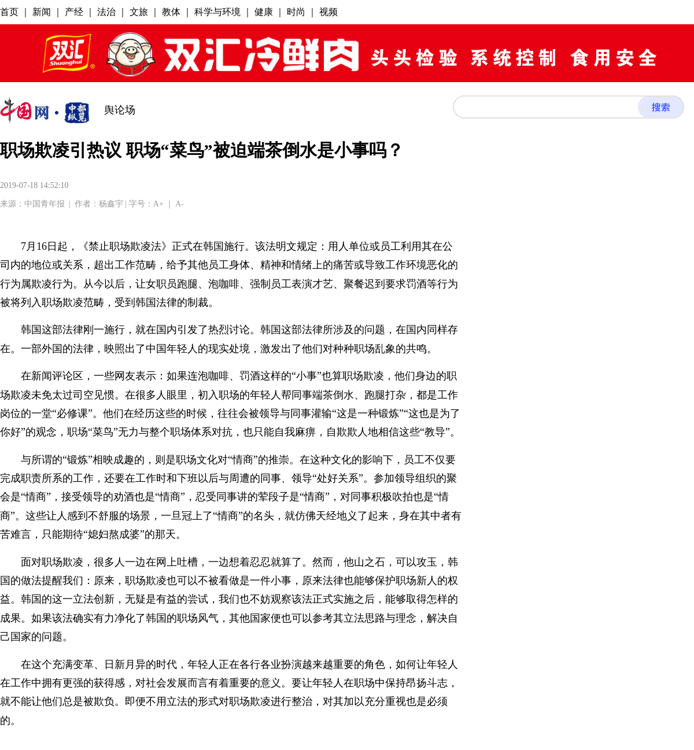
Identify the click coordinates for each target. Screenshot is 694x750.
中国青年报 (44, 203)
